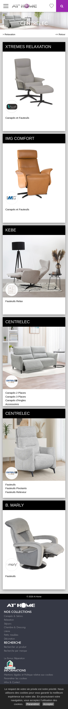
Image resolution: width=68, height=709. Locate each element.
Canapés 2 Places (15, 392)
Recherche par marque (15, 651)
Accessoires (12, 404)
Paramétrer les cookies (15, 678)
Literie (7, 631)
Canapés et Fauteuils (17, 117)
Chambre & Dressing (15, 627)
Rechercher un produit (15, 647)
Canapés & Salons (13, 616)
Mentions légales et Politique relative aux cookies (28, 675)
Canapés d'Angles (15, 400)
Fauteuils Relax (14, 301)
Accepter (48, 704)
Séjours (7, 623)
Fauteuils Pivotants (16, 488)
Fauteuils (10, 484)
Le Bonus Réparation (14, 658)
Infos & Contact (12, 682)
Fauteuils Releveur (15, 492)
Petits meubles (11, 635)
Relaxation (10, 34)
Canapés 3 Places (15, 396)
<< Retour (60, 34)
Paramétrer (33, 704)
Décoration (9, 639)
